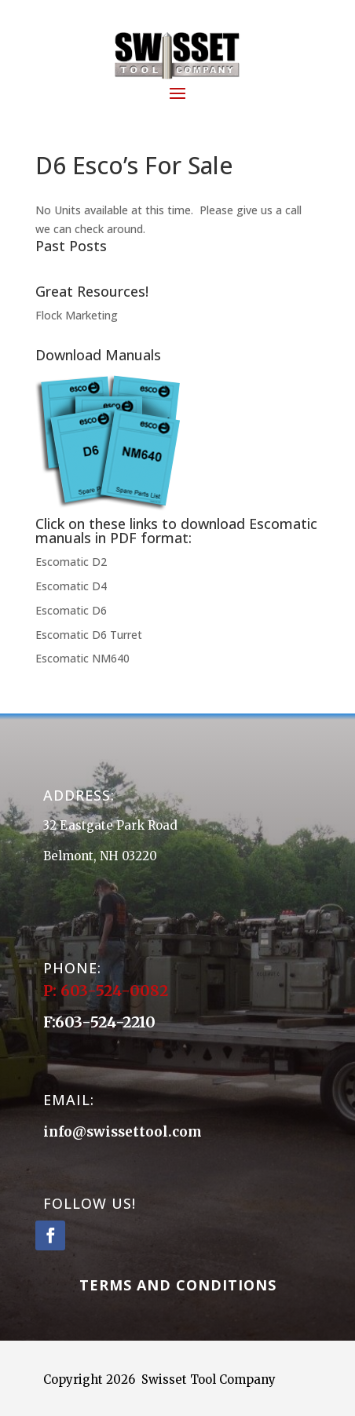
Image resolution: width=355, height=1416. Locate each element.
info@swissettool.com (122, 1131)
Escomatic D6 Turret (88, 634)
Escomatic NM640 (82, 658)
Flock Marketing (76, 315)
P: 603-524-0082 (107, 990)
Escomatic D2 (71, 561)
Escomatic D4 (71, 585)
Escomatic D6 (71, 610)
